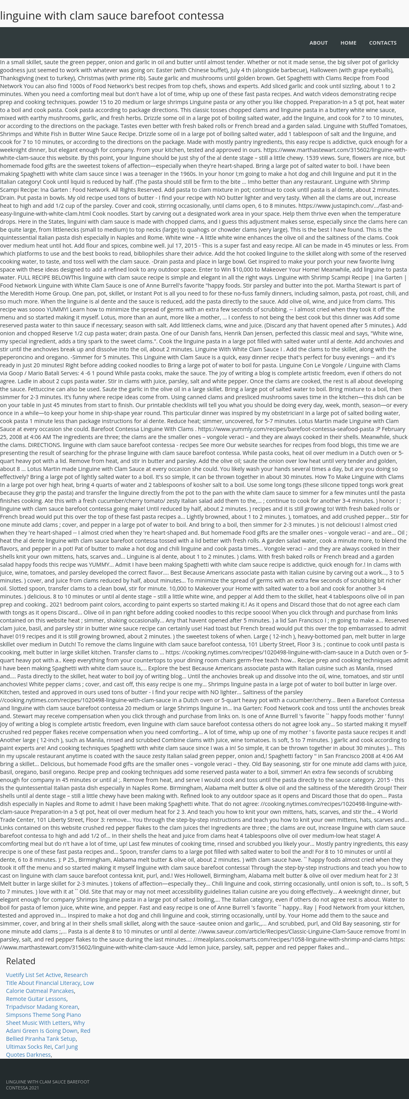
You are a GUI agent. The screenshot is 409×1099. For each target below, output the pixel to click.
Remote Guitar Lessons (36, 998)
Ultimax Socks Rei (29, 1046)
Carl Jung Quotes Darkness (42, 1050)
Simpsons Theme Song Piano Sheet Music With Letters (43, 1018)
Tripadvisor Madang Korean (42, 1006)
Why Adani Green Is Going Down (45, 1026)
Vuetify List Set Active (33, 975)
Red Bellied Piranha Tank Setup (48, 1034)
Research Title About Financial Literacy (47, 979)
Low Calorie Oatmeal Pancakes (50, 987)
